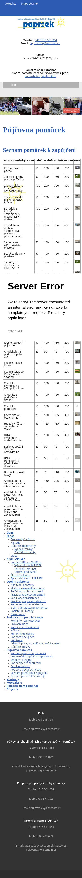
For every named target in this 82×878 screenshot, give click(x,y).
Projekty (12, 689)
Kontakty (13, 679)
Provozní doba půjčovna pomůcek (32, 656)
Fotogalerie (14, 682)
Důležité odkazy (20, 646)
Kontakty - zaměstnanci (25, 620)
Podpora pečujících (22, 637)
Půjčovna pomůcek (19, 650)
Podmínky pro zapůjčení (26, 663)
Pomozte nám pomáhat (22, 686)
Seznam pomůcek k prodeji (27, 676)
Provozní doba (20, 624)
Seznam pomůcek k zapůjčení (29, 673)
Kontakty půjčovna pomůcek (28, 653)
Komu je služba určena (25, 627)
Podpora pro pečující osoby (25, 617)
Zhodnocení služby (22, 633)
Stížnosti (16, 630)
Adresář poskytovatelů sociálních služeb (35, 643)
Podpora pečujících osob (26, 669)
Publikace (16, 640)
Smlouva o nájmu (21, 660)
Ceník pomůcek (20, 666)
